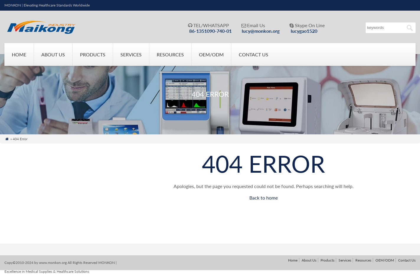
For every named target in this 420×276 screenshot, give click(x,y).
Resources (170, 54)
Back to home (263, 197)
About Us (53, 54)
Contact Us (253, 54)
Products (92, 54)
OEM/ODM (211, 54)
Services (131, 54)
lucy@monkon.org (261, 31)
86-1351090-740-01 (210, 31)
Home (19, 54)
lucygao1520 (304, 31)
